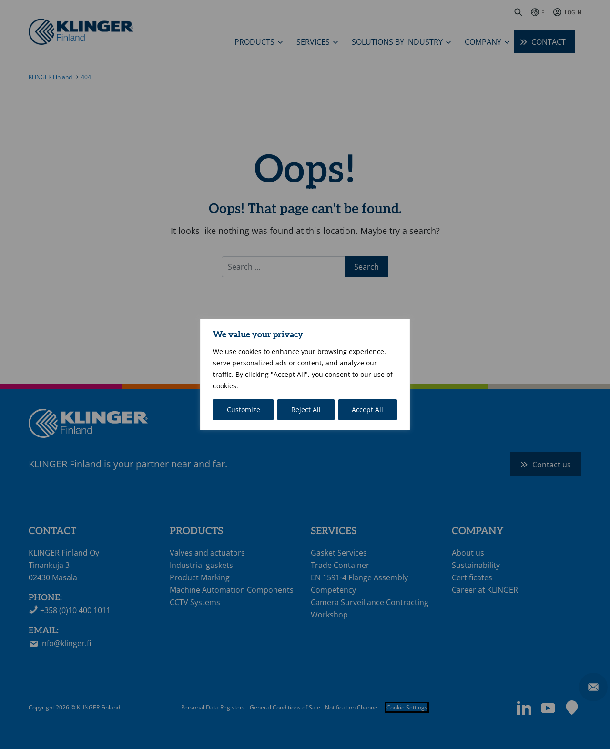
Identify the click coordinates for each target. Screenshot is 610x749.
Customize (243, 409)
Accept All (367, 409)
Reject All (306, 409)
